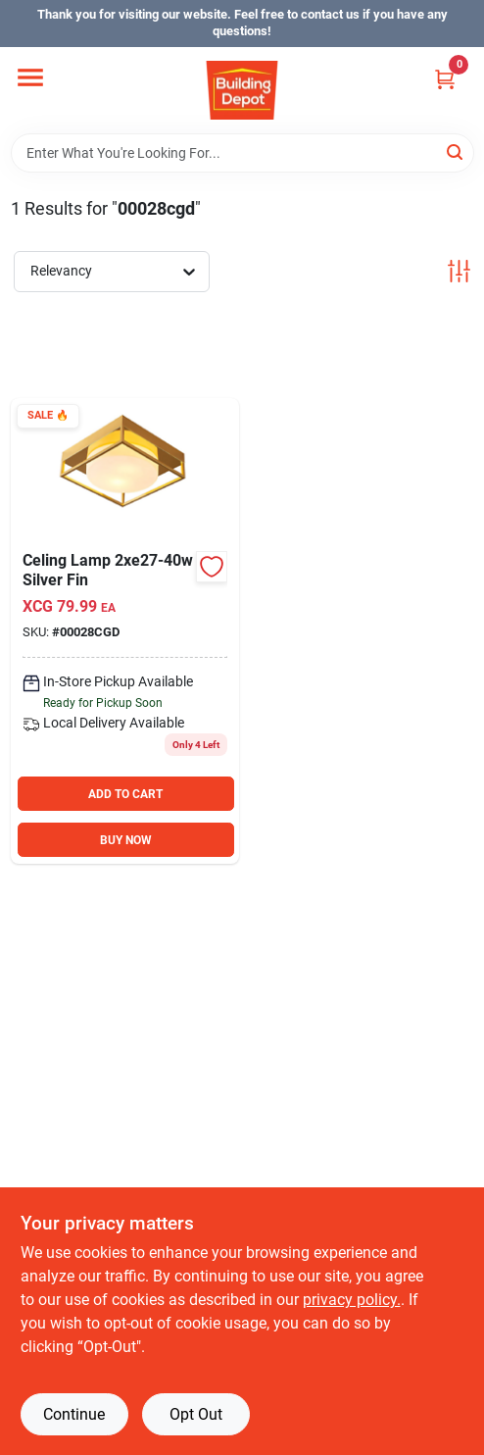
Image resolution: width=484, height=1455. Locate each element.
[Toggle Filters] (459, 271)
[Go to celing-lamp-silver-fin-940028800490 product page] (125, 631)
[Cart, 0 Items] (445, 79)
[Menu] (30, 77)
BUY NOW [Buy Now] (126, 840)
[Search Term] (242, 153)
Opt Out (195, 1414)
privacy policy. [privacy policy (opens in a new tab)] (352, 1299)
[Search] (456, 151)
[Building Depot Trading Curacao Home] (242, 90)
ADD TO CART (125, 794)
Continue (74, 1414)
